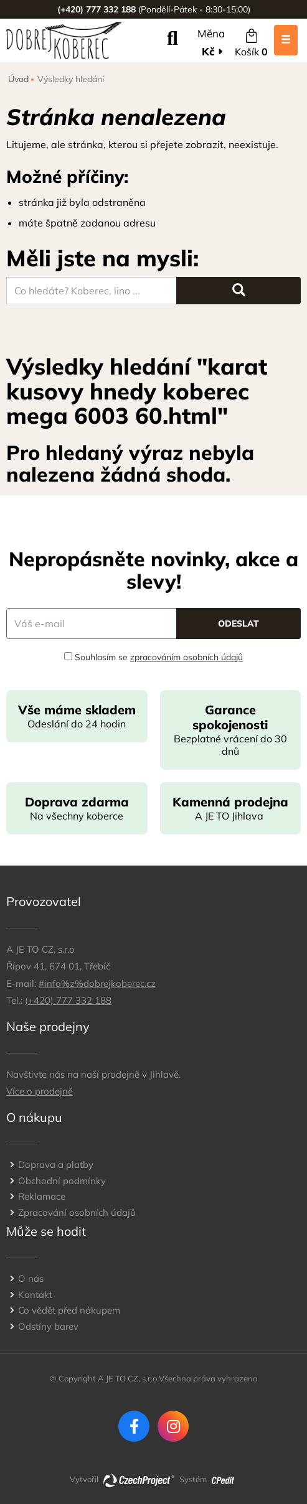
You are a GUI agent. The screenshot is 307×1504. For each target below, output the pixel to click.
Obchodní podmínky (62, 1181)
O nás (31, 1278)
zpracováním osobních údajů (186, 657)
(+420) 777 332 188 (68, 1000)
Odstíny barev (48, 1326)
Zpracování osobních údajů (77, 1212)
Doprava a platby (55, 1164)
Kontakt (35, 1295)
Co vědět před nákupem (69, 1310)
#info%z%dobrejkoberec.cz (97, 983)
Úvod (18, 79)
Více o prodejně (39, 1091)
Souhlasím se (153, 657)
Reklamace (41, 1196)
